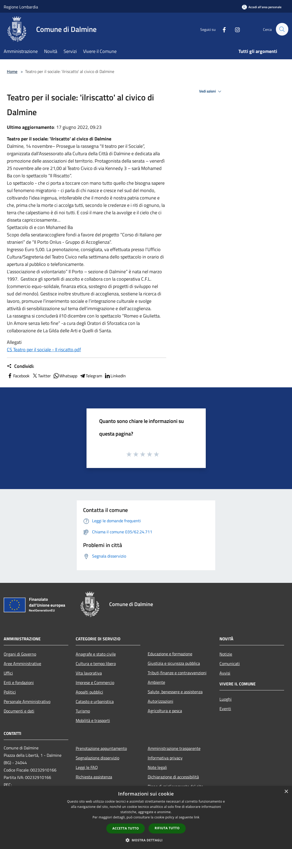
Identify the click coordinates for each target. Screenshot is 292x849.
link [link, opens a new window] (196, 817)
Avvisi (224, 673)
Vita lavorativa (89, 673)
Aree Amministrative (22, 663)
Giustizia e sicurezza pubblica (174, 663)
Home (12, 71)
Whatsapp (65, 376)
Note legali (157, 767)
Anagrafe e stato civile (96, 654)
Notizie (225, 654)
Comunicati (229, 663)
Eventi (225, 708)
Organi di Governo (20, 654)
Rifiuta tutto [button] (167, 828)
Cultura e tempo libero (96, 663)
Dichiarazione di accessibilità (173, 777)
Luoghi (225, 699)
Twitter (41, 376)
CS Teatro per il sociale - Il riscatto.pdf (44, 349)
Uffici (8, 673)
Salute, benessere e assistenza (175, 692)
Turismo (83, 711)
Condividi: (20, 366)
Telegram (90, 376)
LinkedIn (115, 376)
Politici (10, 692)
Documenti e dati (19, 711)
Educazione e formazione (170, 654)
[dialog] (146, 817)
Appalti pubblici (89, 692)
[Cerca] (282, 29)
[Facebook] (222, 29)
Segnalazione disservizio (97, 758)
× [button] (286, 792)
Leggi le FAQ (87, 767)
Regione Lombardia (21, 7)
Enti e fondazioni (19, 682)
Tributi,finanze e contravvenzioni (177, 673)
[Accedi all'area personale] (261, 7)
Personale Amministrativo (27, 701)
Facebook (18, 376)
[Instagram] (235, 29)
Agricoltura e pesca (165, 711)
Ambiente (156, 682)
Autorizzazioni (160, 701)
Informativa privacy (165, 758)
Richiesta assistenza (94, 777)
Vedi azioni (211, 91)
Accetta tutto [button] (125, 828)
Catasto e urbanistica (95, 701)
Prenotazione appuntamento (101, 748)
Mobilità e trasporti (93, 720)
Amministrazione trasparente (174, 748)
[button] (146, 840)
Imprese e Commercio (95, 682)
